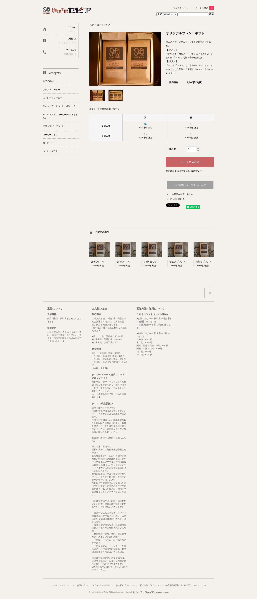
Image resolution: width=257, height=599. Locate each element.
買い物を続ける (177, 199)
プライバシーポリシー (103, 585)
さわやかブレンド (152, 261)
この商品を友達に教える (181, 194)
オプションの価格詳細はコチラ (104, 109)
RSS (195, 585)
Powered (146, 592)
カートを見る (204, 8)
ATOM (203, 585)
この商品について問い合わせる (190, 185)
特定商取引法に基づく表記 (178, 585)
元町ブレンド (98, 261)
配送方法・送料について (151, 585)
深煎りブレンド (203, 261)
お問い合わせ (83, 585)
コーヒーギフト (104, 24)
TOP (91, 24)
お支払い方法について (126, 585)
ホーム (54, 585)
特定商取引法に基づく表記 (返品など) (184, 170)
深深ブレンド (124, 261)
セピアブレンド (177, 261)
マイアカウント (180, 8)
